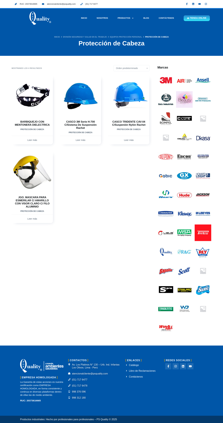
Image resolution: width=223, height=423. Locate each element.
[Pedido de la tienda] (131, 68)
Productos (125, 18)
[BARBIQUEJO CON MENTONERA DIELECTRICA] (32, 95)
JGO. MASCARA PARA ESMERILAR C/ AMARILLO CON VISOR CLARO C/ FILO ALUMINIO (32, 202)
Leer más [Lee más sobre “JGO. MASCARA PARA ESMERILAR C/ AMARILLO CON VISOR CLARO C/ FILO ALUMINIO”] (32, 218)
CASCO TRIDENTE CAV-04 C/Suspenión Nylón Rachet (129, 123)
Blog (145, 18)
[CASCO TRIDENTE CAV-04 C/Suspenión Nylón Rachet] (128, 95)
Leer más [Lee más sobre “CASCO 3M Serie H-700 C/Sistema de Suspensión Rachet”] (80, 140)
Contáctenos (165, 18)
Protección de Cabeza (32, 132)
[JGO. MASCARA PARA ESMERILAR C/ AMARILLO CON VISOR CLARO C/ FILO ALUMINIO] (32, 171)
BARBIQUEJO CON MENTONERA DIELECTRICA (32, 124)
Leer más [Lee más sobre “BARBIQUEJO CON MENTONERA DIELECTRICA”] (32, 140)
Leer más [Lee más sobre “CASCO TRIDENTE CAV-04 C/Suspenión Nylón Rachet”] (129, 140)
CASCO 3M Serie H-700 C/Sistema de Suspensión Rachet (80, 124)
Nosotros (101, 18)
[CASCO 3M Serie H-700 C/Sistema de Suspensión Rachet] (80, 95)
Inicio (83, 18)
